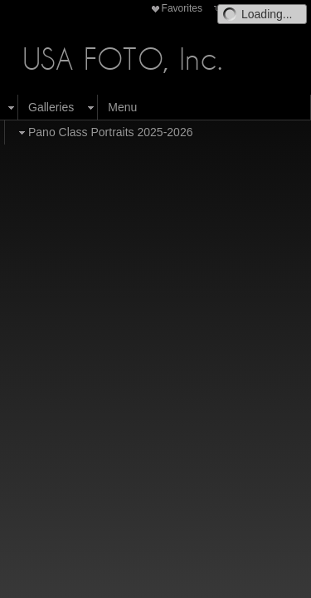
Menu (122, 107)
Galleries (51, 107)
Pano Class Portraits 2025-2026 (103, 132)
